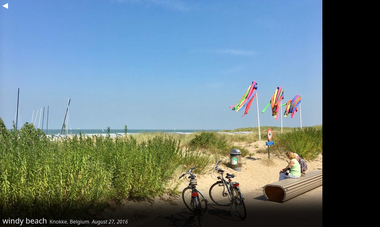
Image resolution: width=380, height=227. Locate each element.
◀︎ (5, 5)
